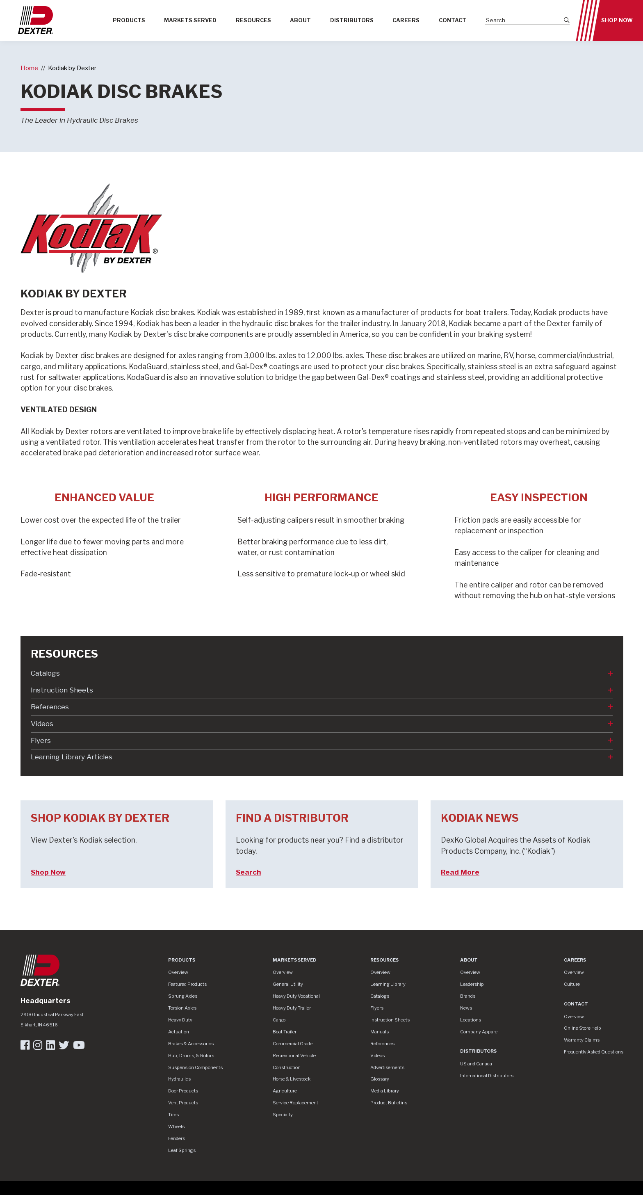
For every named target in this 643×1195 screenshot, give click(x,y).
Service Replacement (295, 1103)
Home (29, 68)
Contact (452, 20)
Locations (470, 1020)
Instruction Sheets (62, 690)
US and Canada (476, 1064)
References (50, 707)
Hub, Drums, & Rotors (191, 1055)
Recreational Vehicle (294, 1055)
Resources (253, 20)
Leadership (472, 984)
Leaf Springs (182, 1150)
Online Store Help (582, 1028)
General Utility (288, 984)
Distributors (352, 20)
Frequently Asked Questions (593, 1052)
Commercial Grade (292, 1043)
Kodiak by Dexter (72, 68)
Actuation (178, 1032)
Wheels (176, 1126)
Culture (572, 984)
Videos (42, 724)
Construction (287, 1067)
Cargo (279, 1020)
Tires (173, 1114)
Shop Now (617, 20)
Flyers (41, 740)
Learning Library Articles (71, 757)
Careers (406, 20)
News (466, 1008)
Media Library (384, 1091)
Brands (467, 996)
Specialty (283, 1114)
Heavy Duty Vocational (296, 996)
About (300, 20)
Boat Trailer (284, 1032)
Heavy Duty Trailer (292, 1008)
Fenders (176, 1138)
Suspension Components (195, 1067)
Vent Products (183, 1103)
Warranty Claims (582, 1040)
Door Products (183, 1091)
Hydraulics (179, 1079)
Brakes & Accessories (191, 1043)
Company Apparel (479, 1032)
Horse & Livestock (291, 1079)
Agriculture (285, 1091)
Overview (178, 972)
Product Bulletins (388, 1103)
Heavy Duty (180, 1020)
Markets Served (190, 20)
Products (129, 20)
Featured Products (187, 984)
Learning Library (388, 984)
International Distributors (486, 1075)
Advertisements (387, 1067)
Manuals (379, 1032)
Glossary (379, 1079)
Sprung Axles (182, 996)
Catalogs (45, 673)
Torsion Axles (182, 1008)
